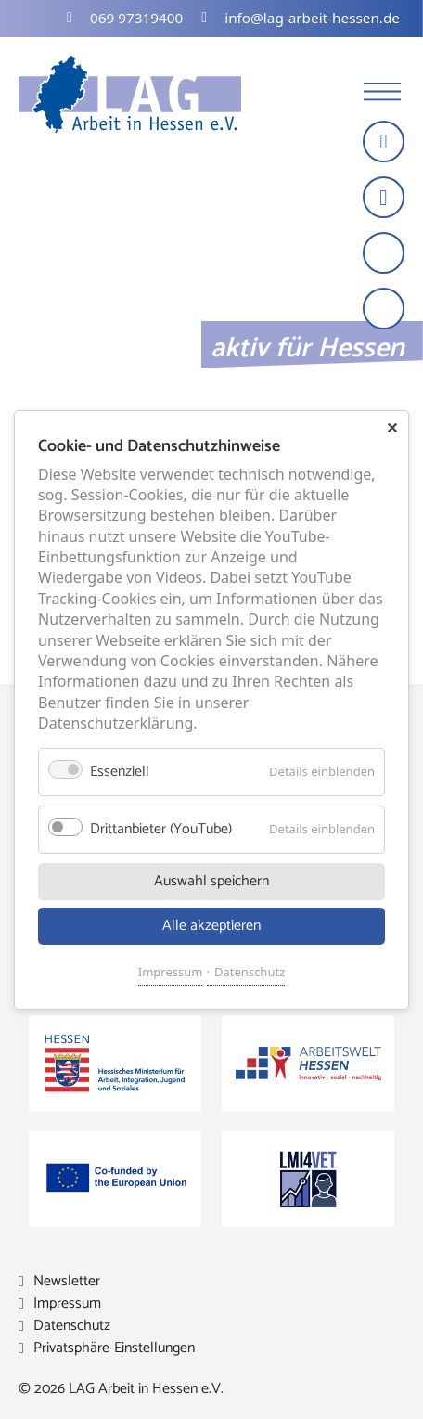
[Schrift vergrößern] (385, 255)
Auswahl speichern (211, 880)
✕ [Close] (392, 428)
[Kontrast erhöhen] (385, 310)
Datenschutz (249, 970)
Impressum (170, 970)
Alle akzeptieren (211, 924)
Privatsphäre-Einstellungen (114, 1348)
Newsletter (66, 1281)
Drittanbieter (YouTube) (161, 828)
